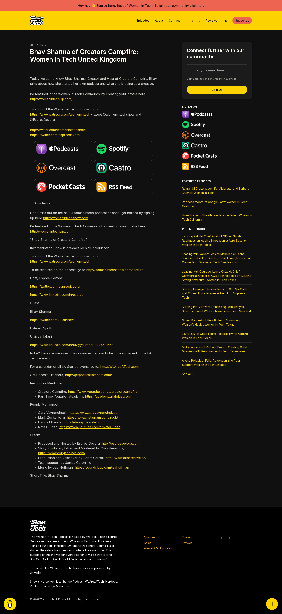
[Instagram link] (192, 20)
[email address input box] (217, 70)
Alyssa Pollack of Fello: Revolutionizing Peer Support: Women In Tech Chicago (211, 362)
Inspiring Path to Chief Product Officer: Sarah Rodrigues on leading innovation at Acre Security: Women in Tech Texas (214, 240)
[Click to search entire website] (226, 20)
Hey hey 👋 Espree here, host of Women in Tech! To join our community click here (141, 6)
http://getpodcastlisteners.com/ (88, 375)
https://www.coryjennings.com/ (61, 453)
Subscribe (242, 20)
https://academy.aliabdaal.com (108, 396)
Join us (217, 89)
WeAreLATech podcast (158, 548)
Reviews (211, 20)
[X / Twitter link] (186, 20)
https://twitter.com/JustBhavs (52, 320)
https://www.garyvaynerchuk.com (94, 413)
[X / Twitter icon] (222, 538)
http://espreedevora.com (120, 443)
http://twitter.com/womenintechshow (58, 130)
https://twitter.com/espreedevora (55, 135)
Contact (174, 20)
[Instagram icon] (229, 538)
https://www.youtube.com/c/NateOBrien (89, 427)
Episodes (143, 20)
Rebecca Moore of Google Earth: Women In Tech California (214, 204)
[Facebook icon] (236, 538)
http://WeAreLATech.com (119, 367)
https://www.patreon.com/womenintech (60, 114)
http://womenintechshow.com (65, 218)
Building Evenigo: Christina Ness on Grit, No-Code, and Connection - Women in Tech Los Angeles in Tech (215, 293)
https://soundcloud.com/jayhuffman (102, 467)
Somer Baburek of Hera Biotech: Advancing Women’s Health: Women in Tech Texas (211, 322)
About (159, 20)
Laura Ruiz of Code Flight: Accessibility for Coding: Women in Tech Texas (215, 336)
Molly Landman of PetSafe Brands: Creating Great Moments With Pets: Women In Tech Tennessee (214, 349)
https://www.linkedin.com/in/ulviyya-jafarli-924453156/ (71, 345)
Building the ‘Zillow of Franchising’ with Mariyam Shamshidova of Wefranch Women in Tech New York (217, 309)
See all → (188, 374)
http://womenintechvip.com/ (51, 99)
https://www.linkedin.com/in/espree (56, 295)
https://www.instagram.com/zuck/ (92, 417)
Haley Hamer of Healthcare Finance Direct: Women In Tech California (217, 217)
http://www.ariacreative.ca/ (126, 458)
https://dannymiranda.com (83, 422)
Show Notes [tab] (42, 203)
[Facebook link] (199, 20)
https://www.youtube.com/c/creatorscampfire (103, 392)
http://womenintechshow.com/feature (114, 270)
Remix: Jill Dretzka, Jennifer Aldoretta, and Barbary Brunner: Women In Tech (215, 190)
